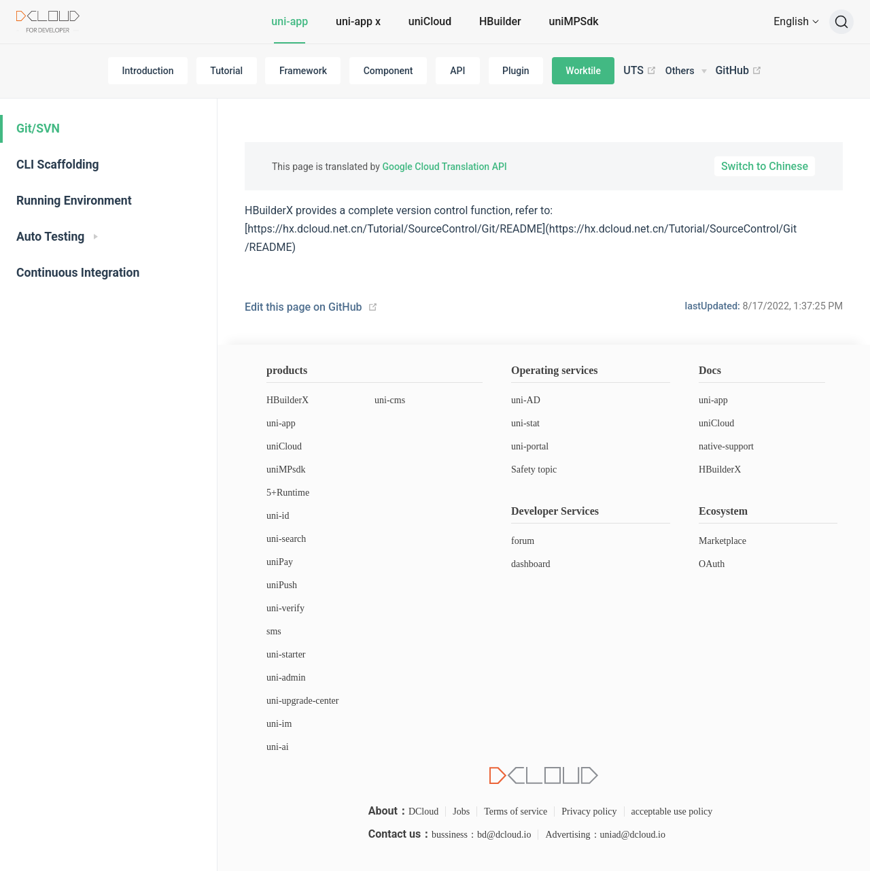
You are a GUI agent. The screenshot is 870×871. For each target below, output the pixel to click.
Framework (303, 70)
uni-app (289, 21)
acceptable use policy (672, 811)
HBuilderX (287, 400)
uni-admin (286, 677)
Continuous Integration (77, 272)
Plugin (515, 70)
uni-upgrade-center (302, 701)
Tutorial (226, 70)
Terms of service (515, 811)
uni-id (277, 516)
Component (388, 70)
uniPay (279, 562)
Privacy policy (588, 811)
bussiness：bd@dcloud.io (481, 835)
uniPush (281, 585)
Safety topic (534, 469)
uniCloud (429, 21)
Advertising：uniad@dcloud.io (605, 835)
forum (522, 541)
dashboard (531, 564)
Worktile (583, 70)
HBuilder (500, 21)
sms (273, 631)
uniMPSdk (574, 21)
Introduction (148, 70)
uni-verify (285, 608)
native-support (726, 446)
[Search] (841, 22)
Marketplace (722, 541)
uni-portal (530, 446)
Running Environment (74, 200)
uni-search (286, 539)
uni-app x (358, 21)
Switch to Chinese (764, 166)
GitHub (738, 70)
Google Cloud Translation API (444, 166)
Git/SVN (38, 128)
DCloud (423, 811)
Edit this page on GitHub (303, 307)
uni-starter (286, 654)
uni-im (279, 724)
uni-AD (525, 400)
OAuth (712, 564)
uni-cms (390, 400)
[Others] (686, 71)
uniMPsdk (286, 469)
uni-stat (525, 423)
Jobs (461, 811)
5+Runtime (287, 493)
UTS (640, 70)
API (457, 70)
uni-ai (277, 747)
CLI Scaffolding (57, 164)
